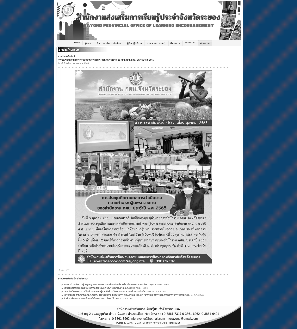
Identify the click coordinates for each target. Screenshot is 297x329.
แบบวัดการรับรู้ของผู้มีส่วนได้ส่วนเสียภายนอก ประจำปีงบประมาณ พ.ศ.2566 (99, 288)
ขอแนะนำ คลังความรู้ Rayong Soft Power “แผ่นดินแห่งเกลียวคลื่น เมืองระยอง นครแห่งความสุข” (109, 284)
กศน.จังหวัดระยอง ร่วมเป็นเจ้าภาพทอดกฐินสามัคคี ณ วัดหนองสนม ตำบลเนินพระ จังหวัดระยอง (107, 291)
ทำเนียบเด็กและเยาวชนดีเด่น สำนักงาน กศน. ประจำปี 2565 (91, 298)
